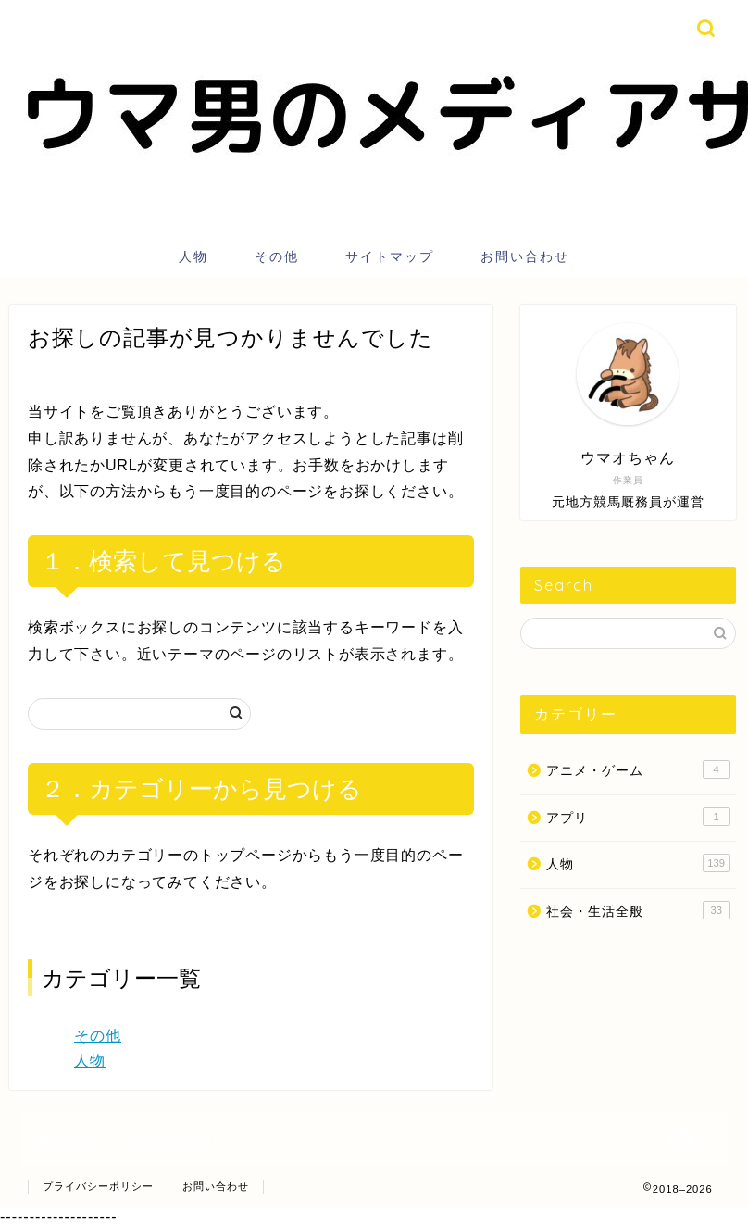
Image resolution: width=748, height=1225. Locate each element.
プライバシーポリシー (98, 1186)
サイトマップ (389, 256)
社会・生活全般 (638, 910)
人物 (193, 256)
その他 (277, 256)
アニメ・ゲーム (638, 769)
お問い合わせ (524, 256)
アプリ (638, 816)
